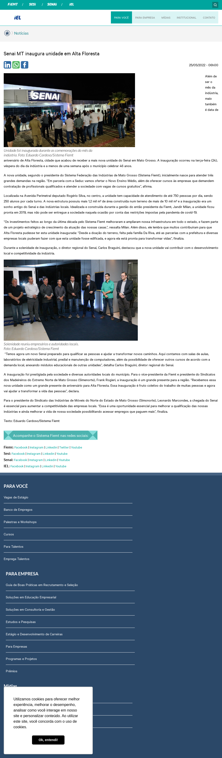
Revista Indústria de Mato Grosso (28, 538)
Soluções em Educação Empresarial (139, 412)
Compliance (122, 538)
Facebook (21, 350)
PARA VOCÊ (116, 17)
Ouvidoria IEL (123, 526)
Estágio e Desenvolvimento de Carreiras (142, 449)
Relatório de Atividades (20, 550)
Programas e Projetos (129, 474)
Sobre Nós (121, 513)
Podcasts (10, 513)
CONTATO (208, 17)
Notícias (21, 33)
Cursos (9, 437)
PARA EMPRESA (141, 17)
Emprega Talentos (16, 462)
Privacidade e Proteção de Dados (137, 563)
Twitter (64, 350)
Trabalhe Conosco (127, 637)
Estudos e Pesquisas (129, 437)
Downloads (122, 612)
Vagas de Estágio (16, 400)
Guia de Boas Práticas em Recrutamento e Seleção (150, 400)
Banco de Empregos (18, 412)
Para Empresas (124, 462)
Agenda (119, 575)
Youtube (76, 350)
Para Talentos (13, 449)
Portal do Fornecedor (129, 550)
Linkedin (51, 350)
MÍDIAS (162, 17)
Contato (119, 624)
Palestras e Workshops (20, 425)
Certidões (121, 587)
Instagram (36, 350)
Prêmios (119, 486)
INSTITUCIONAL (184, 17)
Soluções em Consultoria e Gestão (138, 425)
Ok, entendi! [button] (48, 740)
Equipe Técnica (124, 600)
